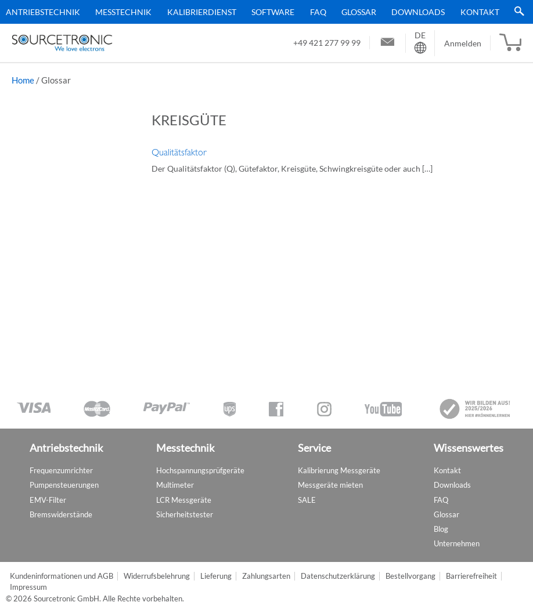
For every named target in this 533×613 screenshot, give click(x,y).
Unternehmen (457, 543)
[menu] (262, 12)
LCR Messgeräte (183, 500)
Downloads (418, 12)
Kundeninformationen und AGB (61, 576)
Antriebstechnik (43, 12)
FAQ (318, 12)
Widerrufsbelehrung (157, 576)
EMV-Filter (48, 500)
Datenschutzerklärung (338, 576)
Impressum (28, 587)
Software (272, 12)
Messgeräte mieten (330, 484)
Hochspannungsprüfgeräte (200, 470)
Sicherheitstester (184, 514)
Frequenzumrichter (61, 470)
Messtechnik (123, 12)
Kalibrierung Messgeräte (339, 470)
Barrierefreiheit (471, 576)
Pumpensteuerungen (64, 484)
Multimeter (175, 484)
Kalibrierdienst (201, 12)
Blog (441, 529)
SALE (307, 500)
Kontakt (479, 12)
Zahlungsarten (266, 576)
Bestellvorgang (410, 576)
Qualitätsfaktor (179, 152)
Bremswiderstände (61, 514)
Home (23, 80)
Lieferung (216, 576)
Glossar (358, 12)
